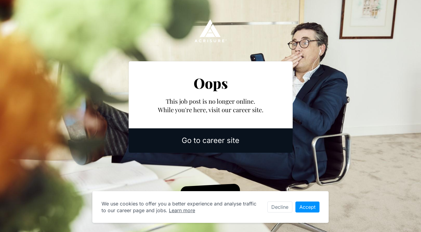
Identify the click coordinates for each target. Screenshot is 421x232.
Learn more (182, 210)
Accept (307, 207)
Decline (279, 207)
